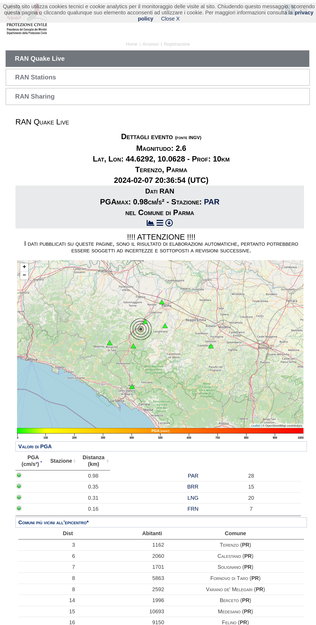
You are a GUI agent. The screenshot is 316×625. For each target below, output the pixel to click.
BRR (66, 487)
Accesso (151, 44)
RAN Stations (35, 77)
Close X (170, 19)
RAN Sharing (35, 96)
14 (47, 600)
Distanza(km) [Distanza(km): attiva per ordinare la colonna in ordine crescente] (90, 460)
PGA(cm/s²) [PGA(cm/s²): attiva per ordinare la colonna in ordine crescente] (29, 460)
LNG (66, 498)
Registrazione (177, 44)
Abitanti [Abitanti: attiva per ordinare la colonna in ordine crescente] (121, 461)
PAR (211, 201)
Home (132, 44)
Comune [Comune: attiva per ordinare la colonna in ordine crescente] (218, 461)
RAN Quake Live (40, 58)
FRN (66, 509)
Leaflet (255, 425)
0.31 (35, 498)
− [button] (24, 276)
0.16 (35, 509)
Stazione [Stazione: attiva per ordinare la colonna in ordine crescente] (59, 461)
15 (47, 611)
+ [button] (24, 267)
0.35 (35, 487)
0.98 (35, 476)
